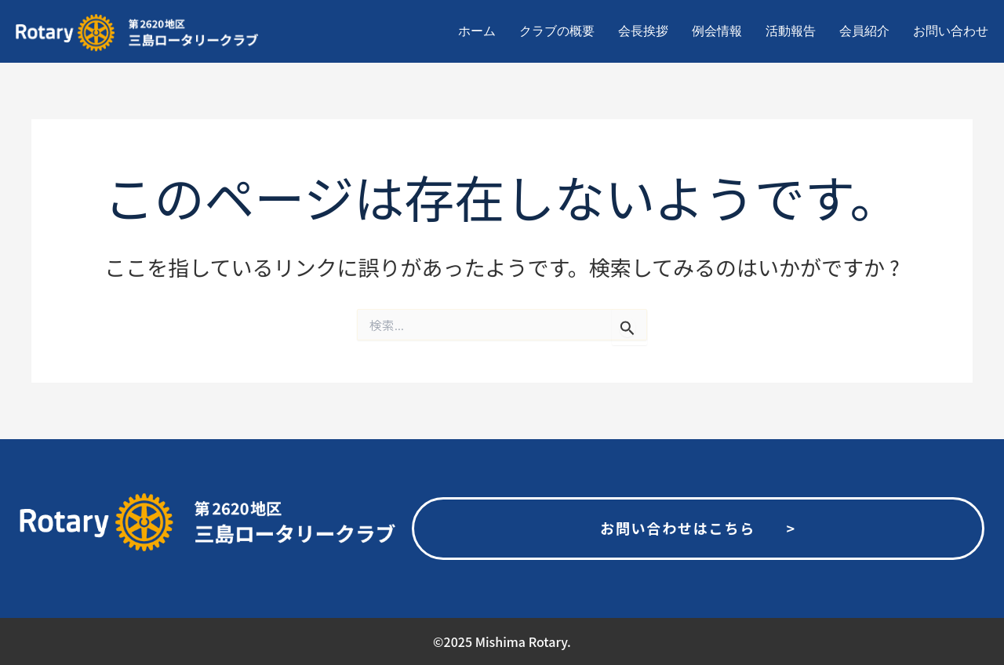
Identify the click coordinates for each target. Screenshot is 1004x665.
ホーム (477, 31)
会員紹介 (864, 31)
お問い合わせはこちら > (698, 528)
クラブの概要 (557, 31)
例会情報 (717, 31)
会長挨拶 (643, 31)
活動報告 (791, 31)
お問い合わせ (950, 31)
